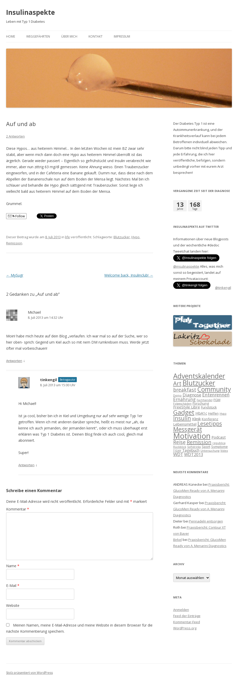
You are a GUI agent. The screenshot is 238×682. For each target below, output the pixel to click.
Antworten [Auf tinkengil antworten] (26, 465)
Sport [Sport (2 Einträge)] (206, 446)
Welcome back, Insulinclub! (128, 275)
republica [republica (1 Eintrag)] (219, 443)
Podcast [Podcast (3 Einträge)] (218, 437)
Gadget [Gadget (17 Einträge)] (183, 412)
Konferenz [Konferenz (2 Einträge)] (210, 419)
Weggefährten (38, 36)
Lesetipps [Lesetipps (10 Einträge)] (209, 423)
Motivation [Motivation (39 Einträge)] (191, 436)
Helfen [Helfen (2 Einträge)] (213, 413)
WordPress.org (184, 628)
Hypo (135, 237)
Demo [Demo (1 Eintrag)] (177, 395)
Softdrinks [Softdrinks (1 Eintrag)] (194, 447)
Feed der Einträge (187, 615)
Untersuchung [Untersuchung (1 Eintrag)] (210, 450)
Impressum (122, 36)
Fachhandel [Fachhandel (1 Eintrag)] (204, 400)
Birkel (177, 539)
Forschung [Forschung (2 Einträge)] (201, 403)
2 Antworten (15, 136)
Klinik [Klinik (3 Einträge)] (196, 418)
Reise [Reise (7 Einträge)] (179, 442)
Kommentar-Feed (186, 622)
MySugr (14, 275)
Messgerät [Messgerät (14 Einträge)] (187, 429)
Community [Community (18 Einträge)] (214, 389)
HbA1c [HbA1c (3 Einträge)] (201, 413)
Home (10, 36)
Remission (14, 243)
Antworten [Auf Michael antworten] (14, 360)
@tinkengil (223, 287)
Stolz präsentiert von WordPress (29, 672)
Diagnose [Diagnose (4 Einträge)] (192, 395)
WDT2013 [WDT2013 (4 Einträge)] (193, 454)
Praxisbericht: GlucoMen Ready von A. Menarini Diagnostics (201, 490)
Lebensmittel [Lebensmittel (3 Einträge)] (184, 424)
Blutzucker (122, 237)
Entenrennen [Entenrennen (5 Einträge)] (216, 395)
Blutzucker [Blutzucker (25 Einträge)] (198, 383)
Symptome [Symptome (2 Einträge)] (219, 446)
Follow (16, 216)
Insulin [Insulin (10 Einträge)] (182, 418)
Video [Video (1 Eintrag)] (224, 450)
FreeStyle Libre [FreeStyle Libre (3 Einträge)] (186, 407)
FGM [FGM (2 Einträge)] (217, 399)
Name (12, 565)
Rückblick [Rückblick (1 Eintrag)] (179, 447)
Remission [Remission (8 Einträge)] (199, 442)
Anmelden (181, 609)
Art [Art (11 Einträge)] (177, 383)
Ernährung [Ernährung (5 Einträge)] (184, 399)
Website (12, 605)
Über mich (69, 36)
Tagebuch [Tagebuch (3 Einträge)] (190, 450)
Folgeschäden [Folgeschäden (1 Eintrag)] (182, 403)
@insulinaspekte (186, 266)
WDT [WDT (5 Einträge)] (178, 454)
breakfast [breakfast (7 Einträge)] (184, 389)
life (67, 237)
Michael (34, 312)
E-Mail (12, 585)
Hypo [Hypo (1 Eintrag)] (223, 413)
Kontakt (96, 36)
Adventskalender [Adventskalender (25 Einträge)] (199, 376)
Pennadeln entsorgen (206, 521)
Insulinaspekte (30, 12)
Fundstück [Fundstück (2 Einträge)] (209, 407)
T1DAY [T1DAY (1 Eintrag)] (177, 450)
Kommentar (17, 509)
